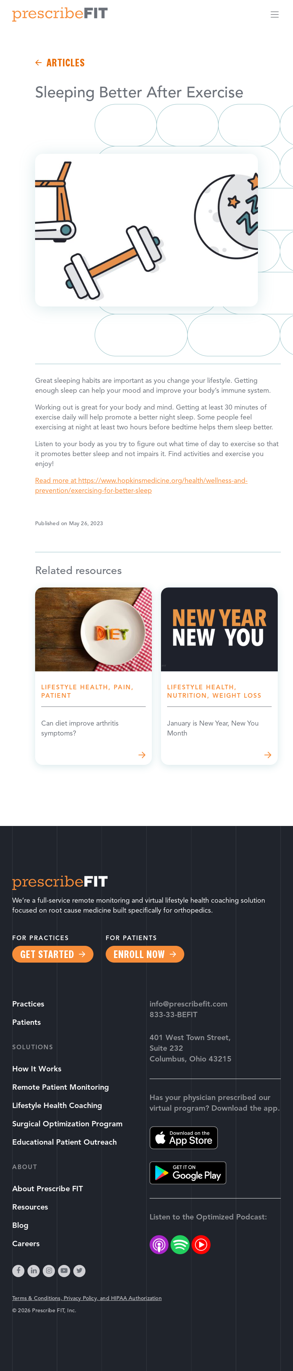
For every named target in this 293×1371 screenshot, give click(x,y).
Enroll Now (139, 954)
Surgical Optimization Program (67, 1124)
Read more (93, 676)
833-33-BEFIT (173, 1015)
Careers (26, 1244)
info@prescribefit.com (188, 1004)
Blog (20, 1226)
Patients (26, 1023)
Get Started (47, 954)
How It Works (36, 1069)
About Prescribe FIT (47, 1189)
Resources (30, 1207)
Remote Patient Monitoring (60, 1088)
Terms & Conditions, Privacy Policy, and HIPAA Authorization (87, 1299)
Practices (28, 1004)
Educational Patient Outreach (64, 1143)
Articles (66, 62)
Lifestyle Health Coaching (57, 1106)
